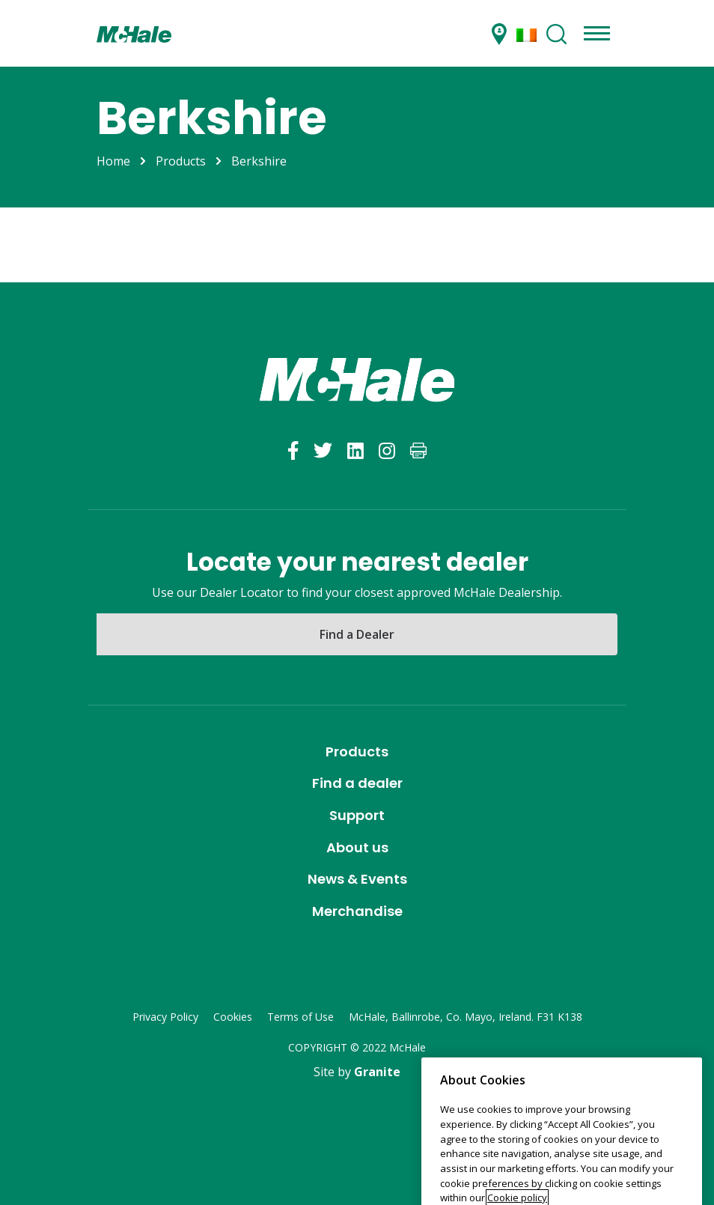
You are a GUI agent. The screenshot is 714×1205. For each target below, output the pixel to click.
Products (181, 161)
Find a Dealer (357, 634)
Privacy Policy (165, 1017)
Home (113, 161)
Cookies (232, 1017)
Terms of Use (300, 1017)
